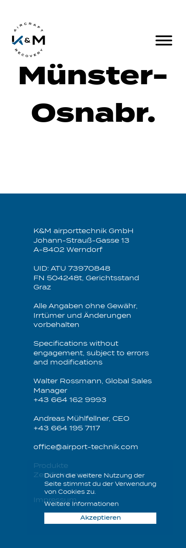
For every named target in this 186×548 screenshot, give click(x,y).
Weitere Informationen (81, 504)
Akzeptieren (100, 518)
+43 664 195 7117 (66, 428)
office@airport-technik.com (85, 447)
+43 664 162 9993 (70, 400)
